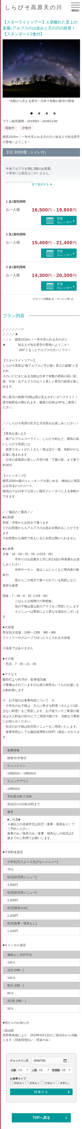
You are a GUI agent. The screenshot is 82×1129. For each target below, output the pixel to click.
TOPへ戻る (41, 1118)
